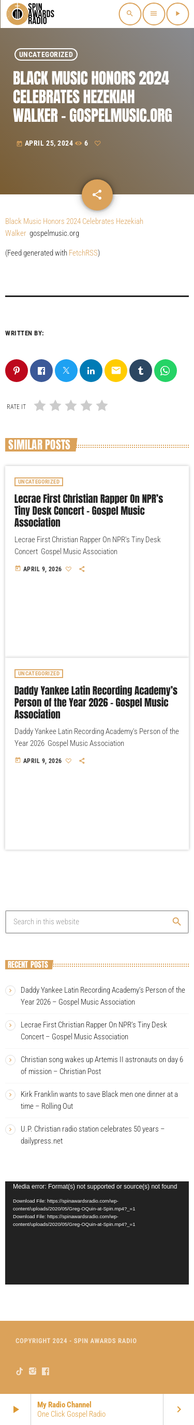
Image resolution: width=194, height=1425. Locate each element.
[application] (97, 1233)
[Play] (177, 14)
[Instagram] (32, 1371)
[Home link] (31, 14)
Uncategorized (46, 54)
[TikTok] (20, 1371)
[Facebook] (45, 1371)
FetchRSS (83, 253)
